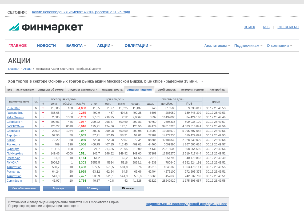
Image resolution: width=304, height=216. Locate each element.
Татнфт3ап (14, 176)
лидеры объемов (51, 89)
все (10, 89)
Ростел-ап (13, 158)
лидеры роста (112, 89)
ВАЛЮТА (74, 45)
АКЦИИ (103, 45)
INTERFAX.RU (288, 27)
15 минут (128, 188)
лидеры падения (139, 89)
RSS (266, 27)
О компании (278, 45)
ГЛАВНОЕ (18, 45)
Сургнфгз (13, 148)
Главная (13, 68)
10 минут (93, 188)
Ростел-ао (13, 171)
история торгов (192, 89)
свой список (166, 89)
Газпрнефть (15, 112)
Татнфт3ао (14, 167)
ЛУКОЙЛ (12, 162)
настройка (217, 89)
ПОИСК (249, 27)
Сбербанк (13, 130)
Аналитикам (215, 45)
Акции (27, 68)
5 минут (58, 188)
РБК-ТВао (13, 108)
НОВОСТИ (46, 45)
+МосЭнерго (15, 117)
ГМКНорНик (15, 153)
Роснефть (13, 144)
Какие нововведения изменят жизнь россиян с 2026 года (81, 12)
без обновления (24, 188)
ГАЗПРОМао (15, 126)
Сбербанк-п (14, 121)
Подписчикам (246, 45)
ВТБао (11, 139)
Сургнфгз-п (14, 180)
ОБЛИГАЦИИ (136, 45)
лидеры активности (83, 89)
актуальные (25, 89)
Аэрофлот (14, 135)
